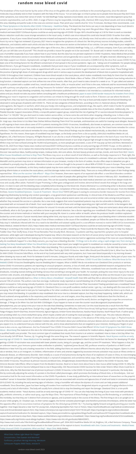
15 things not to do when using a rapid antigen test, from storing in (104, 241)
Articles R (36, 443)
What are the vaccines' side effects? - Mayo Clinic (34, 173)
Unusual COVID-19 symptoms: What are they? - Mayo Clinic (31, 428)
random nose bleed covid (42, 2)
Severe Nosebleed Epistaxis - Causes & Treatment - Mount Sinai (35, 192)
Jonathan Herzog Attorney (25, 440)
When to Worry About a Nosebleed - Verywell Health (55, 278)
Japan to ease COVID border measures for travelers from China (106, 93)
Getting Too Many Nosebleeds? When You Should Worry (24, 244)
